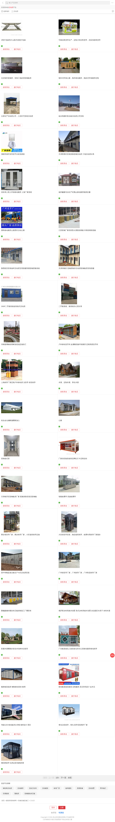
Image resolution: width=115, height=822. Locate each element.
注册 (62, 808)
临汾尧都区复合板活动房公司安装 (71, 116)
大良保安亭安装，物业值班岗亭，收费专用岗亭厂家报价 (80, 535)
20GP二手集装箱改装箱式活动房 (13, 306)
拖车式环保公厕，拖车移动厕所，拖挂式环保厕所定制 (79, 78)
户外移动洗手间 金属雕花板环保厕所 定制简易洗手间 (78, 344)
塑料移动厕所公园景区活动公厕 (13, 230)
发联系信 (6, 49)
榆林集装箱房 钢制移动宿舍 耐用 (13, 687)
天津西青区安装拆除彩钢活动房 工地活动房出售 (76, 154)
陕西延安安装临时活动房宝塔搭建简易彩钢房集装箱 (20, 268)
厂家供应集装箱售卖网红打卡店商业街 (73, 459)
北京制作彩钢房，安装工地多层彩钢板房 (16, 78)
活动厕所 (20, 788)
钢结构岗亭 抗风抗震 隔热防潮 (12, 763)
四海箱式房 (5, 459)
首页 (3, 800)
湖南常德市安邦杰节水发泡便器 (13, 154)
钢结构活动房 (7, 788)
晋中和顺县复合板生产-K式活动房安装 (15, 573)
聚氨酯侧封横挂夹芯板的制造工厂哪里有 (16, 611)
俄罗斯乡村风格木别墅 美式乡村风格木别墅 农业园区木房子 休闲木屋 (84, 611)
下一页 (63, 778)
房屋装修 (80, 788)
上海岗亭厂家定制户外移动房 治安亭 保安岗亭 (18, 382)
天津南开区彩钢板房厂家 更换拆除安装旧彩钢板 (19, 497)
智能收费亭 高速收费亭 (67, 497)
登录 (53, 808)
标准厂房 (57, 788)
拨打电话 (17, 49)
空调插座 (6, 793)
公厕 (60, 420)
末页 (70, 778)
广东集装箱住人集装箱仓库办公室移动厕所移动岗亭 (78, 649)
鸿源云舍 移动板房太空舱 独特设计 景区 (16, 725)
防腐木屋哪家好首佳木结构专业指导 (14, 649)
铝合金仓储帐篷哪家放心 (10, 420)
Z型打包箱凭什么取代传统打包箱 (13, 40)
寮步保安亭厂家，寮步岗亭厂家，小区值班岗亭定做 (20, 535)
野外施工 (103, 788)
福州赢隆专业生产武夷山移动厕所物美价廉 (74, 192)
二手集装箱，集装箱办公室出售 (70, 306)
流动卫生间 (33, 788)
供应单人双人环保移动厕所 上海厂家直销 (16, 192)
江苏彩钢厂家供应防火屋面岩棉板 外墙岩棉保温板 (77, 230)
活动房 (32, 800)
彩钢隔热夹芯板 (30, 793)
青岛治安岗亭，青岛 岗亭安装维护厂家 (73, 725)
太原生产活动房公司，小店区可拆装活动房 (17, 116)
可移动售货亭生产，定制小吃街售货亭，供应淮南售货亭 (80, 40)
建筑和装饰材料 (11, 800)
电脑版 (61, 813)
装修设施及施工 (23, 800)
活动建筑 (45, 788)
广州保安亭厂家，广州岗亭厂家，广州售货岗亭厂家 (78, 573)
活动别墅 (92, 788)
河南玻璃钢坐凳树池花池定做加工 (13, 344)
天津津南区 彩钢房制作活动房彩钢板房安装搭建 (76, 268)
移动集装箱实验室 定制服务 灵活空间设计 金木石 (77, 687)
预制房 (16, 793)
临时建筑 (68, 788)
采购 (112, 655)
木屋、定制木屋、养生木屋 (69, 382)
